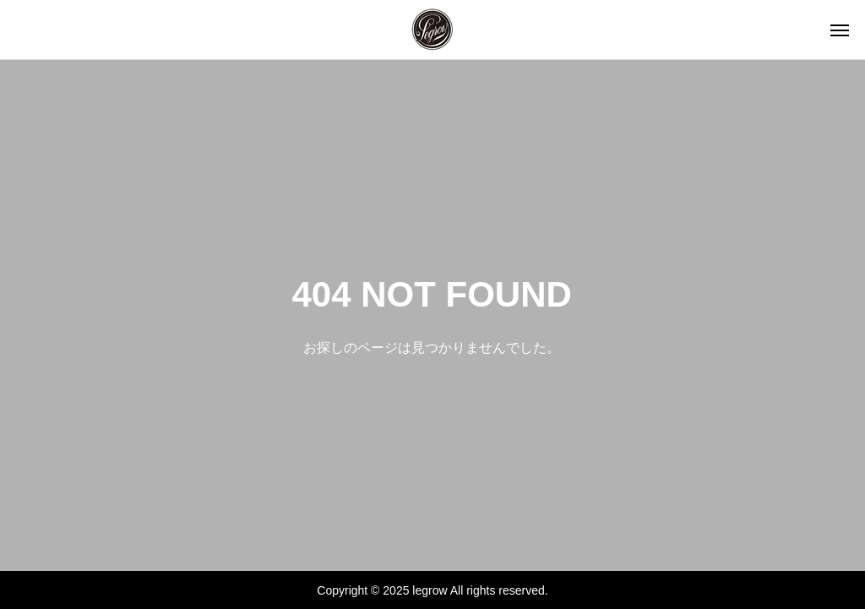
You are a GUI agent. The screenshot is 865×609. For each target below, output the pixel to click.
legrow (429, 590)
